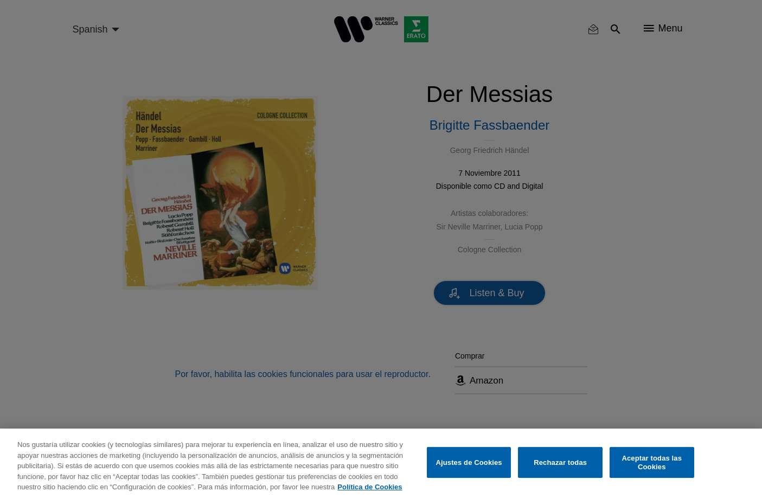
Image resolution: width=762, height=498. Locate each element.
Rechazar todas (560, 462)
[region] (381, 463)
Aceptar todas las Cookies (652, 462)
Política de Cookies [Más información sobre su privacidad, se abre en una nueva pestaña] (369, 487)
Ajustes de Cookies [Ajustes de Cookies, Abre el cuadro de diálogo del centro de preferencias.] (469, 462)
